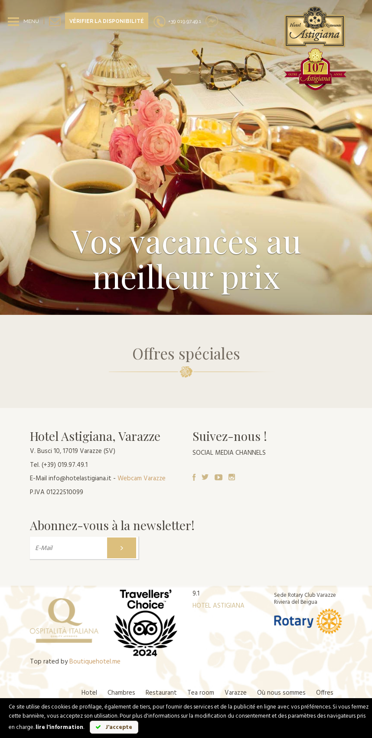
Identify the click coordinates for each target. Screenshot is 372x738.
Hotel (89, 693)
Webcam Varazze (141, 478)
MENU (31, 21)
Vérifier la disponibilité (106, 21)
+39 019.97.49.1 (177, 21)
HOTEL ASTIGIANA (219, 606)
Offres (324, 693)
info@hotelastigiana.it (80, 478)
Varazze (236, 693)
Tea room (200, 693)
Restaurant (161, 693)
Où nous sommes (281, 693)
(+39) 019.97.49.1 (65, 465)
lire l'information (59, 727)
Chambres (121, 693)
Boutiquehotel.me (95, 662)
